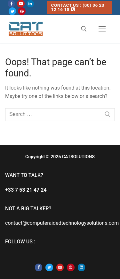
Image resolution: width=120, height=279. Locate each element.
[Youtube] (20, 3)
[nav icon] (102, 29)
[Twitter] (12, 11)
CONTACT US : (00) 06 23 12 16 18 (77, 7)
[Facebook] (11, 3)
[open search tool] (84, 29)
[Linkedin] (30, 3)
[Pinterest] (21, 11)
